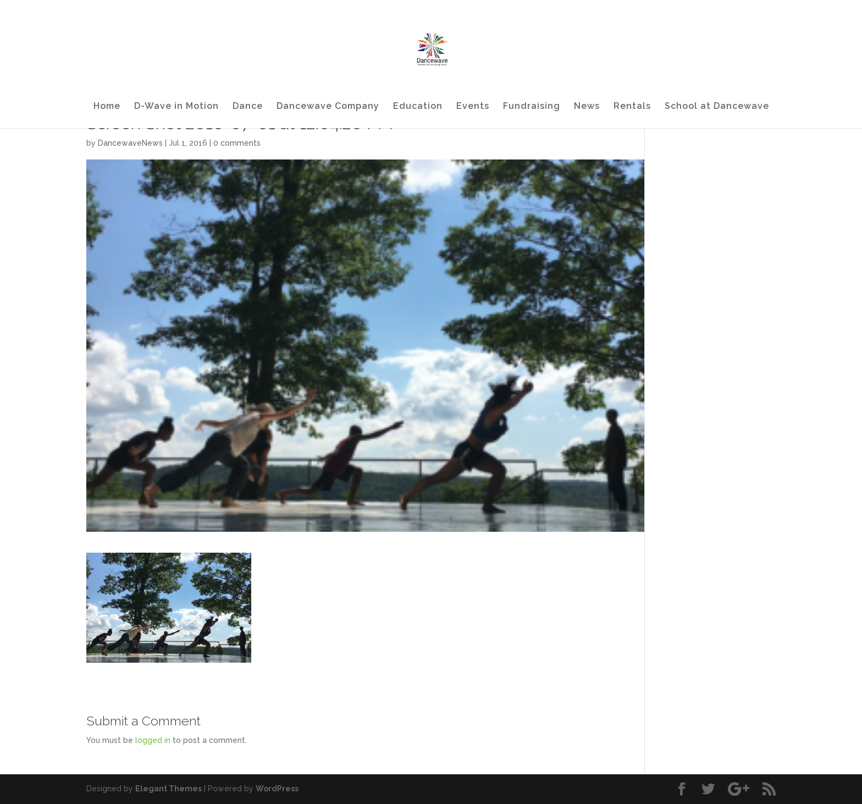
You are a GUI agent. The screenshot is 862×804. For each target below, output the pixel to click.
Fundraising (531, 106)
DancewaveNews (130, 143)
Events (472, 106)
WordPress (277, 788)
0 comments (237, 143)
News (587, 106)
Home (106, 106)
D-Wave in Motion (176, 106)
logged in (152, 740)
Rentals (632, 106)
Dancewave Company (328, 106)
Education (418, 106)
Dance (248, 106)
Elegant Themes (168, 788)
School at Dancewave (717, 106)
